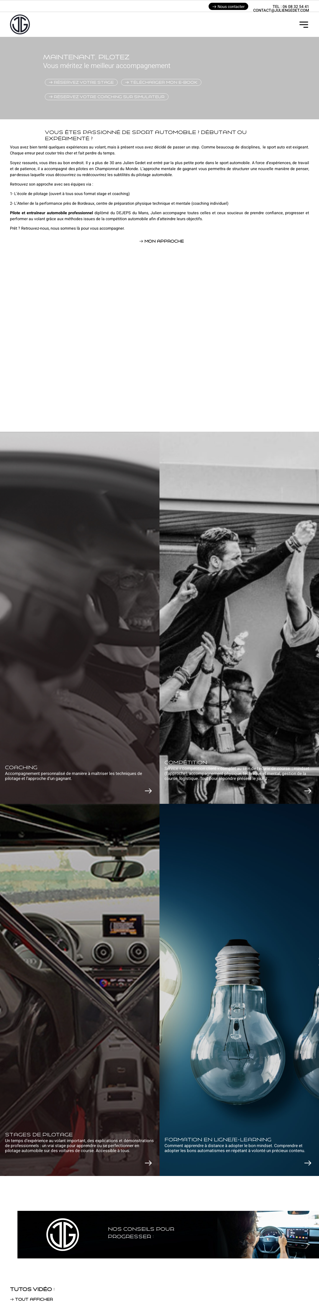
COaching (21, 767)
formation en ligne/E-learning (217, 1139)
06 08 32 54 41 (296, 7)
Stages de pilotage (39, 1134)
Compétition (185, 762)
